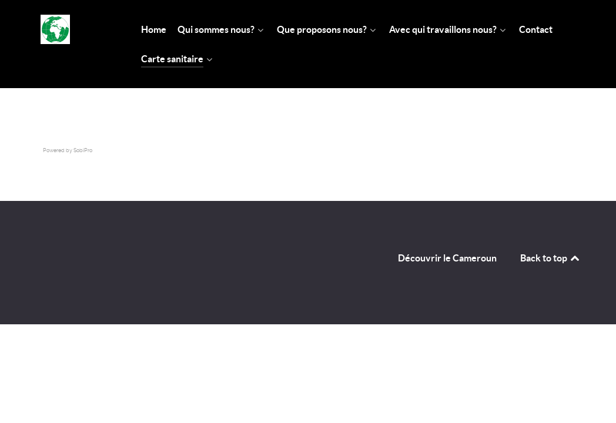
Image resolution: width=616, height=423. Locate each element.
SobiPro (82, 150)
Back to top (550, 258)
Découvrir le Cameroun (447, 258)
